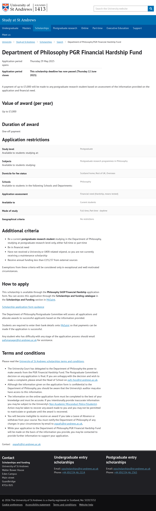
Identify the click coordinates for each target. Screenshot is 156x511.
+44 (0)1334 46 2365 (125, 472)
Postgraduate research (65, 28)
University (6, 41)
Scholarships (42, 28)
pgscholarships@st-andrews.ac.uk (132, 468)
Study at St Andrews (19, 19)
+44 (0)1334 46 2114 (73, 472)
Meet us (6, 34)
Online (84, 28)
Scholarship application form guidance (23, 307)
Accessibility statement (37, 504)
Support (137, 28)
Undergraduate (10, 28)
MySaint (51, 299)
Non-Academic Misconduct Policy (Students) (73, 404)
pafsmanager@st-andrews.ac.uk (19, 340)
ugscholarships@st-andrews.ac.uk (79, 468)
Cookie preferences (12, 504)
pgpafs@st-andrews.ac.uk (68, 423)
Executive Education (118, 28)
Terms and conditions (64, 504)
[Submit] (151, 8)
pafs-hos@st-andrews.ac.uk (82, 380)
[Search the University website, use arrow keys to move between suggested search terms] (121, 8)
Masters (26, 28)
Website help (86, 504)
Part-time (98, 28)
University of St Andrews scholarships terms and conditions (51, 361)
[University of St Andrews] (24, 8)
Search (60, 41)
